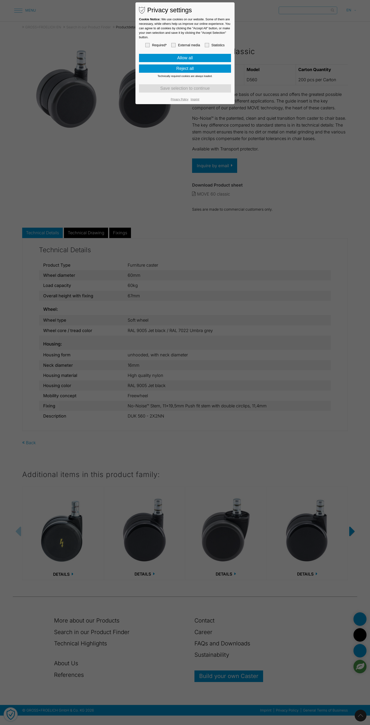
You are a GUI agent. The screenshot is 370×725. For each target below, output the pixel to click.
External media (185, 45)
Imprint (195, 99)
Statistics (215, 45)
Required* (156, 45)
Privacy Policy (180, 99)
